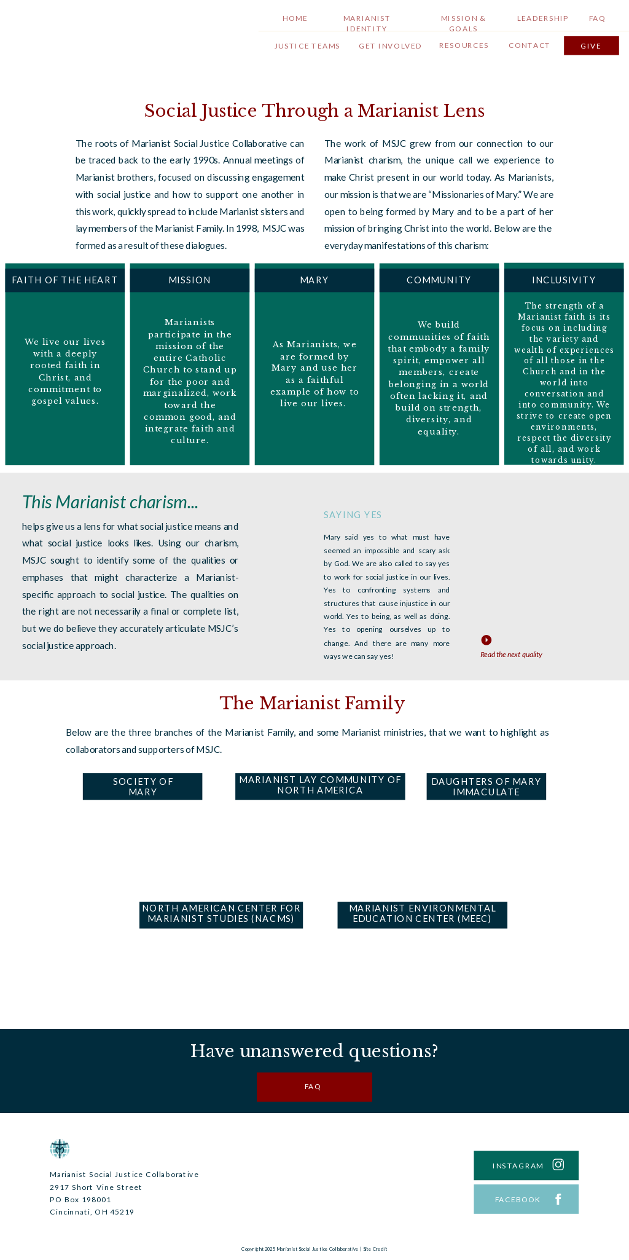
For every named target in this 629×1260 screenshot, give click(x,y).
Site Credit (375, 1249)
